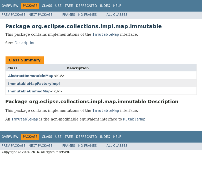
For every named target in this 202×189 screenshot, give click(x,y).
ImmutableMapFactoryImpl (34, 84)
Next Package (41, 15)
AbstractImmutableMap (30, 76)
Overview (10, 6)
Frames (68, 15)
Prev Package (14, 15)
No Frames (87, 15)
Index (105, 6)
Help (117, 6)
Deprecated (86, 6)
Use (58, 6)
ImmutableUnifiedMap (29, 91)
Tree (69, 6)
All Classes (117, 15)
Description (25, 43)
